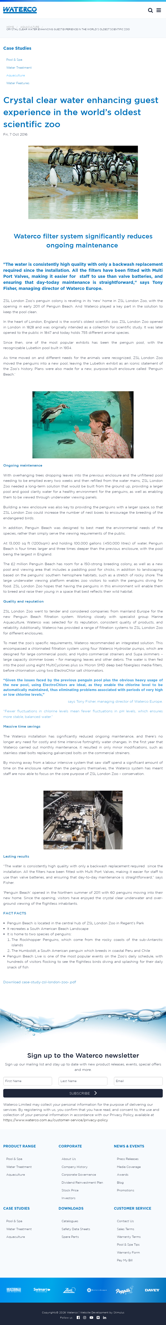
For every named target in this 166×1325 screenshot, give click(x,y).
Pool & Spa (14, 59)
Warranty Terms (129, 1236)
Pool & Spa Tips (128, 1244)
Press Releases (128, 1159)
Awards (122, 1174)
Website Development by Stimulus (102, 1312)
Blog (120, 1182)
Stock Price (70, 1190)
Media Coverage (129, 1167)
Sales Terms (125, 1229)
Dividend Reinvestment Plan (82, 1182)
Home (10, 27)
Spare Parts (70, 1236)
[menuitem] (27, 1159)
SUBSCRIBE (83, 1093)
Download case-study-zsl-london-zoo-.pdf (39, 982)
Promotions (125, 1190)
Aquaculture (29, 27)
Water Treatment (19, 67)
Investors (68, 1198)
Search (150, 10)
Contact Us (125, 1221)
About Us (69, 1159)
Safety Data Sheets (76, 1229)
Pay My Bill (124, 1260)
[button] (159, 10)
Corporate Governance (79, 1174)
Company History (75, 1167)
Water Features (17, 83)
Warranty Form (128, 1252)
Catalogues (70, 1221)
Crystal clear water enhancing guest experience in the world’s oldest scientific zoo (68, 29)
